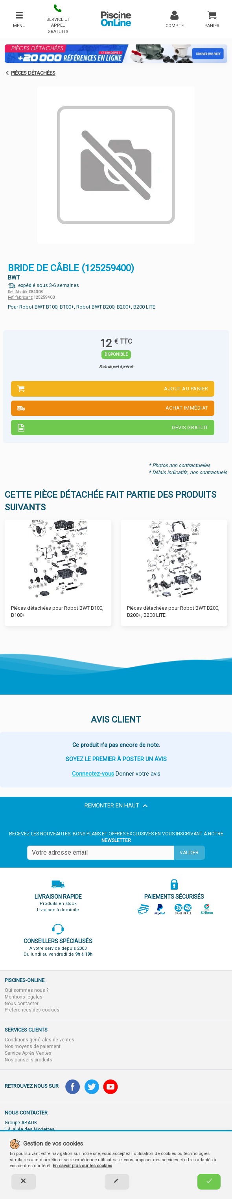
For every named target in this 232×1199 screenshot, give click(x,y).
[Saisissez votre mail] (100, 853)
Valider (189, 852)
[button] (57, 19)
